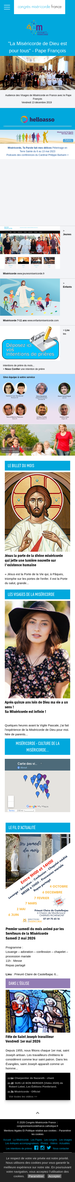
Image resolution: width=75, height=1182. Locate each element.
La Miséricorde (21, 1139)
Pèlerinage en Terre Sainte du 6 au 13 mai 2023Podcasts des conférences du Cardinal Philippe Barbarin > (37, 151)
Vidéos (53, 1143)
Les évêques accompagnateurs (22, 1143)
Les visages (65, 1139)
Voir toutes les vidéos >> (23, 1096)
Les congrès (50, 1139)
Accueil (7, 1139)
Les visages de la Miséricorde (31, 594)
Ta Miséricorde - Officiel (25, 1091)
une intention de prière (25, 369)
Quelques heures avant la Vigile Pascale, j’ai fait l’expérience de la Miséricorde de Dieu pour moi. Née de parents (37, 730)
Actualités (64, 1143)
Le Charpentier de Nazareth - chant (32, 1078)
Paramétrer (36, 1176)
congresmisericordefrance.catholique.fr (37, 1126)
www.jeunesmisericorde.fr (31, 273)
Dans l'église (19, 983)
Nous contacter (61, 1148)
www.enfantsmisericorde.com (43, 320)
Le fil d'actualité (22, 827)
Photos (44, 1143)
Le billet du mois (21, 465)
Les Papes (36, 1139)
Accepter (54, 1176)
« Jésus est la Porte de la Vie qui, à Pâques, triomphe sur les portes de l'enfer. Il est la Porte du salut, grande (36, 578)
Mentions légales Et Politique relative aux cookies (30, 1130)
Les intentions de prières (19, 1148)
